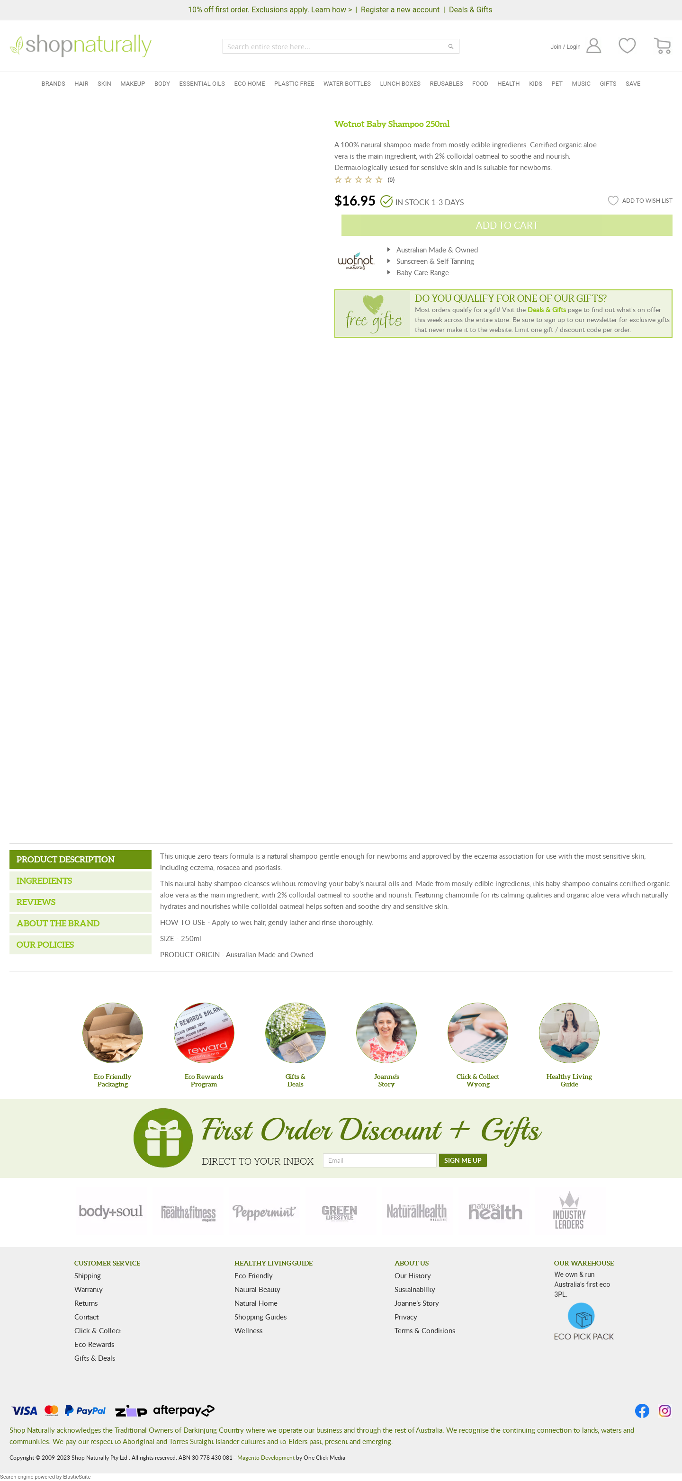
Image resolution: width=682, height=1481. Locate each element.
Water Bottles (347, 83)
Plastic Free (294, 83)
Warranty (88, 1289)
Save (633, 83)
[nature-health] (493, 1211)
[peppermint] (264, 1211)
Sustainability (415, 1289)
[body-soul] (111, 1211)
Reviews (36, 902)
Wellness (248, 1330)
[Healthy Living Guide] (569, 1033)
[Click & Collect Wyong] (478, 1033)
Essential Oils (202, 83)
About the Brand (58, 923)
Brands (53, 83)
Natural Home (256, 1303)
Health (508, 83)
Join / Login (565, 47)
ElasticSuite (76, 1477)
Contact (86, 1316)
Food (480, 83)
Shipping (87, 1275)
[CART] (663, 46)
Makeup (132, 83)
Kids (535, 83)
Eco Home (249, 83)
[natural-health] (417, 1211)
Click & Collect (97, 1330)
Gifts (608, 83)
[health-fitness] (188, 1211)
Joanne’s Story (417, 1303)
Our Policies (45, 945)
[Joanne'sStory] (386, 1033)
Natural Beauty (257, 1289)
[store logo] (80, 46)
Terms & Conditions (425, 1330)
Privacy (406, 1316)
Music (581, 83)
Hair (81, 83)
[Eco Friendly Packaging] (113, 1033)
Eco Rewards (94, 1344)
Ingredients (44, 881)
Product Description (66, 859)
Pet (557, 83)
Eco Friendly (253, 1275)
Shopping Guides (260, 1316)
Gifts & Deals (94, 1358)
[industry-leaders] (570, 1211)
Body (162, 83)
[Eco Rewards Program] (204, 1033)
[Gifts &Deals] (295, 1033)
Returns (86, 1303)
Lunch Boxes (400, 83)
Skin (104, 83)
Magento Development (266, 1457)
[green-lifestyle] (341, 1211)
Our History (413, 1275)
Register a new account (400, 9)
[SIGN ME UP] (463, 1160)
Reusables (446, 83)
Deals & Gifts (471, 9)
